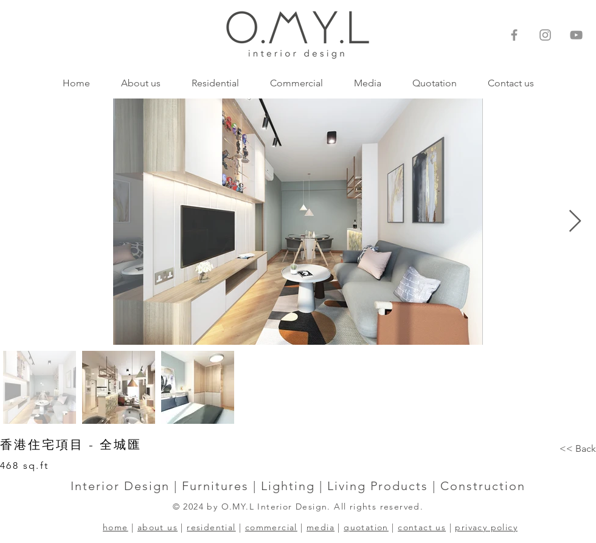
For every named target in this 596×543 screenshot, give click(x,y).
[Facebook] (514, 35)
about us (157, 527)
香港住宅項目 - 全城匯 (71, 444)
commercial (271, 527)
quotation (366, 527)
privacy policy (486, 527)
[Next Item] (575, 221)
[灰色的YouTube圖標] (576, 35)
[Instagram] (545, 35)
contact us (422, 527)
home (115, 527)
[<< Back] (578, 449)
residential (211, 527)
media (320, 527)
